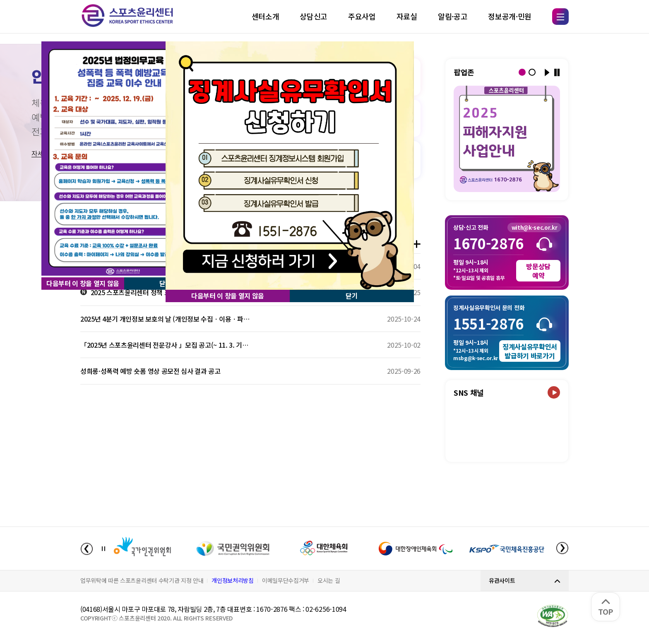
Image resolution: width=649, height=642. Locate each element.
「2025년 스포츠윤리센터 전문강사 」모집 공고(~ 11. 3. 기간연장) (165, 344)
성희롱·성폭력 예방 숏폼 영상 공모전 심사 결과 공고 (150, 370)
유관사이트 (502, 580)
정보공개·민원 (509, 16)
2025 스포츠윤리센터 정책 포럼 (128, 292)
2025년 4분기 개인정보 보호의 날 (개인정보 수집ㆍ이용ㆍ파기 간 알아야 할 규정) (165, 318)
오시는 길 (328, 580)
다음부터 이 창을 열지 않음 (82, 283)
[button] (522, 72)
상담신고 (313, 16)
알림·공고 (452, 16)
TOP (605, 608)
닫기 (352, 295)
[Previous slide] (86, 548)
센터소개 (265, 16)
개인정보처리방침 (232, 580)
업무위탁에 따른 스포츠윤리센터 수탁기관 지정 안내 (141, 580)
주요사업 (362, 16)
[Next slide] (562, 548)
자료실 (407, 16)
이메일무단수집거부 (285, 580)
